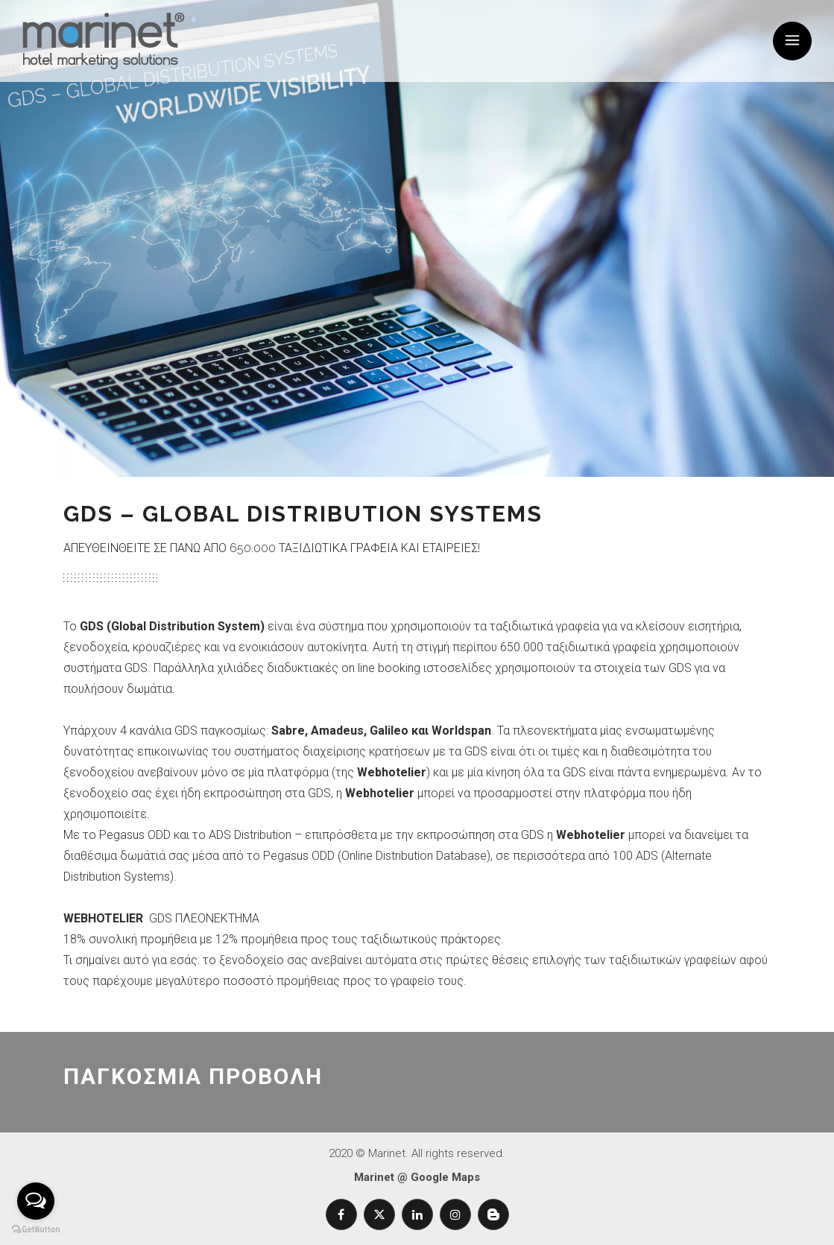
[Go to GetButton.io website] (36, 1230)
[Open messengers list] (35, 1201)
